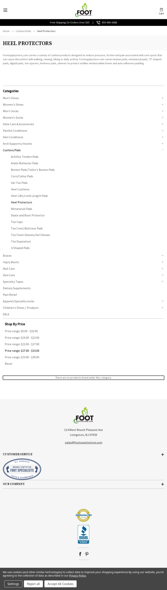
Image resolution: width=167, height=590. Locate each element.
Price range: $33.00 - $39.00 (22, 357)
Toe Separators (21, 241)
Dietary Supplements (17, 288)
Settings (13, 584)
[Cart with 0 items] (161, 8)
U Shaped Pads (20, 248)
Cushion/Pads (12, 150)
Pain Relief (10, 295)
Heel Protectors (21, 202)
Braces (7, 255)
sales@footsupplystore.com (83, 442)
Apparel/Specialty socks (18, 301)
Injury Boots (11, 262)
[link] (83, 501)
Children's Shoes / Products (21, 308)
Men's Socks (11, 111)
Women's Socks (13, 117)
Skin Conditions (13, 137)
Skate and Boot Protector (28, 215)
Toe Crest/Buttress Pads (27, 228)
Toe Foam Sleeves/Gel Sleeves (30, 235)
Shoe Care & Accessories (18, 124)
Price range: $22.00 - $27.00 (22, 344)
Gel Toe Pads (19, 183)
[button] (83, 91)
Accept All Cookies (60, 584)
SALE (6, 314)
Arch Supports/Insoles (17, 143)
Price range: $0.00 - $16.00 (21, 331)
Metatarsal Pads (21, 209)
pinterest (87, 554)
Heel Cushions (20, 189)
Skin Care (9, 275)
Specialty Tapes (13, 281)
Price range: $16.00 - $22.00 (22, 337)
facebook (80, 554)
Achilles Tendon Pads (24, 157)
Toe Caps (17, 222)
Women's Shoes (13, 104)
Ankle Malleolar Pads (24, 163)
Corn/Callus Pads (22, 176)
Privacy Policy (77, 575)
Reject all (33, 584)
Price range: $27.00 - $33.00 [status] (22, 351)
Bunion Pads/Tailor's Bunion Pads (33, 170)
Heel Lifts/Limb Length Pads (29, 196)
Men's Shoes (11, 98)
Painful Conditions (15, 130)
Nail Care (9, 268)
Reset (8, 364)
